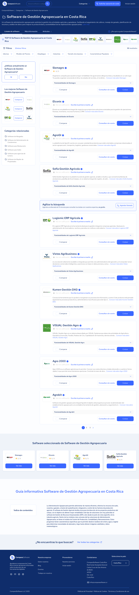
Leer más (86, 24)
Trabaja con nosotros (45, 573)
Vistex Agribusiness (65, 253)
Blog (39, 566)
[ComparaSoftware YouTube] (15, 574)
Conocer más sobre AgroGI (106, 145)
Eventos (40, 569)
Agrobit (57, 394)
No (26, 77)
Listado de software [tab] (11, 31)
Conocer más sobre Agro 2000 (116, 371)
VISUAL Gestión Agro (66, 325)
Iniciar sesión (130, 4)
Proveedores (67, 557)
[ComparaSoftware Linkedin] (11, 574)
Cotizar (125, 90)
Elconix (57, 101)
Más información (31, 31)
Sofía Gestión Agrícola (66, 168)
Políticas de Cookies (100, 591)
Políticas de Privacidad (85, 591)
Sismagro (58, 67)
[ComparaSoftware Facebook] (19, 574)
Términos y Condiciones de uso (118, 591)
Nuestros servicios (68, 562)
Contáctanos (92, 557)
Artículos (47, 31)
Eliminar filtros (20, 48)
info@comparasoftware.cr (97, 582)
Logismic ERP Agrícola (66, 218)
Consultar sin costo (107, 90)
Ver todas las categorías (89, 542)
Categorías (84, 3)
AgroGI (57, 135)
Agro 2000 (59, 361)
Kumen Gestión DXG (65, 289)
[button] (93, 83)
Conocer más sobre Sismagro (116, 78)
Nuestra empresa (44, 557)
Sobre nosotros (43, 562)
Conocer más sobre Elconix (94, 112)
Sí (11, 77)
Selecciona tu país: (119, 556)
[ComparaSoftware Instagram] (23, 574)
